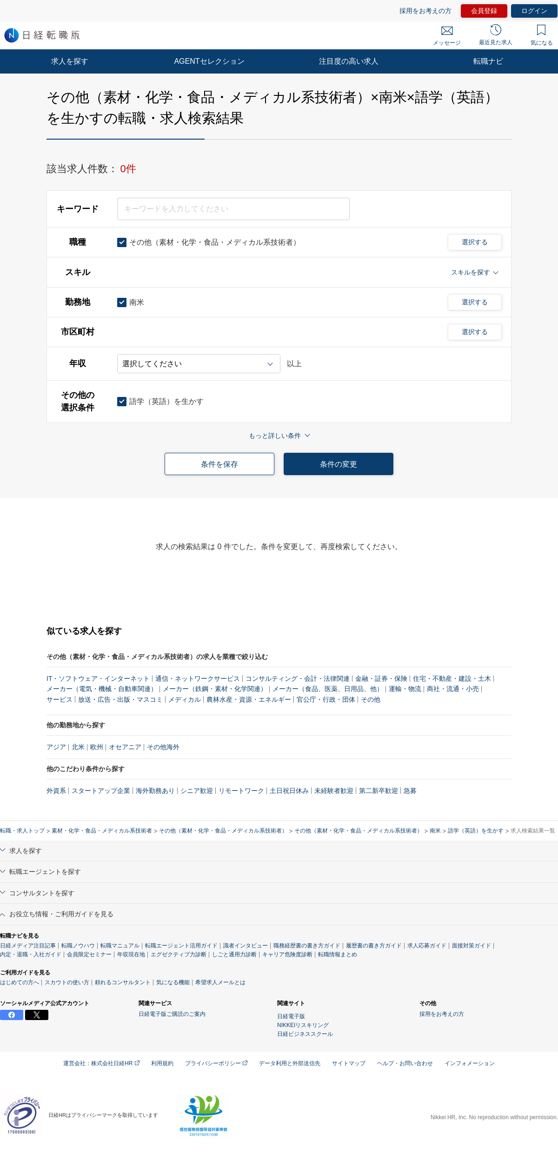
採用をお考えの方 (425, 10)
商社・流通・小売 (453, 688)
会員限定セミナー (89, 954)
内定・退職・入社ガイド (30, 954)
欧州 (96, 747)
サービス (59, 699)
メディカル (184, 699)
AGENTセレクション (209, 61)
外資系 (56, 790)
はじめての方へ (19, 982)
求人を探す (69, 61)
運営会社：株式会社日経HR (101, 1063)
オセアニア (125, 747)
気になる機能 (173, 982)
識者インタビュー (245, 945)
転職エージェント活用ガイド (181, 945)
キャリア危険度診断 (287, 954)
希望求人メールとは (220, 982)
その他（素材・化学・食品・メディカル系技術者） (223, 830)
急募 (410, 790)
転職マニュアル (120, 945)
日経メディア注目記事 (28, 945)
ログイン (534, 10)
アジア (56, 747)
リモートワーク (241, 790)
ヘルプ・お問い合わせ (405, 1063)
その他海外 (163, 747)
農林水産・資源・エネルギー (248, 699)
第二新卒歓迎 (378, 790)
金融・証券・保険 (381, 678)
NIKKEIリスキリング (303, 1025)
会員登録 (484, 10)
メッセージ (447, 36)
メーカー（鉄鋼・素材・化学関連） (215, 688)
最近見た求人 (495, 35)
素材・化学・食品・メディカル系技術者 (102, 830)
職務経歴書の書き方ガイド (306, 945)
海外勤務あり (155, 790)
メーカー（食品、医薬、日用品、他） (327, 688)
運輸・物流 (405, 688)
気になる (542, 35)
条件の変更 (338, 464)
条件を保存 (219, 464)
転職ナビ (488, 61)
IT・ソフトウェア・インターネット (98, 678)
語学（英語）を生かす (476, 830)
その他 (370, 699)
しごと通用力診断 (234, 954)
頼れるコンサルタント (123, 982)
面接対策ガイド (471, 945)
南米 (435, 830)
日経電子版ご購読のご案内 (172, 1014)
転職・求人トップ (22, 830)
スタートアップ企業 (101, 790)
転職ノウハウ (78, 945)
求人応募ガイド (426, 945)
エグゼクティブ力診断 (178, 954)
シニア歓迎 (196, 790)
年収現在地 (131, 954)
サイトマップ (348, 1063)
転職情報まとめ (337, 954)
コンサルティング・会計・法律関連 (298, 678)
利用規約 (162, 1063)
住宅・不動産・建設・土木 (452, 678)
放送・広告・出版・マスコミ (120, 699)
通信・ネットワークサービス (197, 678)
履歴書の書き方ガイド (374, 945)
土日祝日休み (289, 790)
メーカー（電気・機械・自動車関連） (101, 688)
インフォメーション (470, 1063)
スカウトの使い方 (67, 982)
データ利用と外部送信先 (289, 1063)
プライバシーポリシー (216, 1063)
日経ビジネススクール (305, 1034)
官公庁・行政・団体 (326, 699)
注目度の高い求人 (349, 61)
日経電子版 (291, 1016)
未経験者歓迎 (333, 790)
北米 (78, 747)
